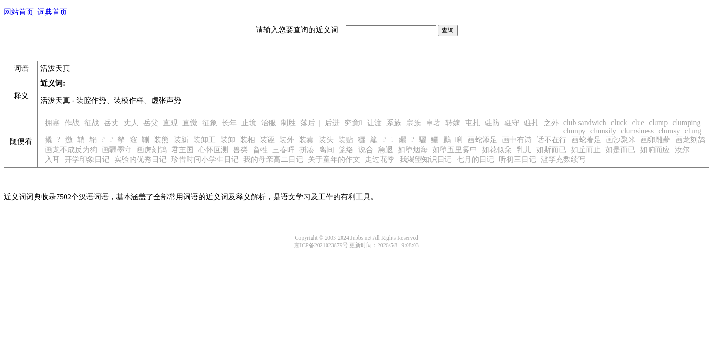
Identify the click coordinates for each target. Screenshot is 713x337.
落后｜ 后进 (320, 123)
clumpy (574, 131)
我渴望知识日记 (426, 159)
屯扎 (472, 123)
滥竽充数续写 (563, 159)
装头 (326, 140)
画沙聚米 (621, 140)
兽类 (240, 150)
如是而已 (620, 150)
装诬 (267, 140)
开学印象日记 (87, 159)
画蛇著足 (586, 140)
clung (692, 131)
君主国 (182, 150)
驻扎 (531, 123)
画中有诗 (517, 140)
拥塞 (52, 123)
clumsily (603, 131)
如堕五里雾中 (454, 150)
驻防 (492, 123)
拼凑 (306, 150)
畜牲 (260, 150)
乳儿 (524, 150)
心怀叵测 (213, 150)
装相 (247, 140)
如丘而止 (586, 150)
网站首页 (19, 12)
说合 (365, 150)
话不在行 (552, 140)
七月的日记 (475, 159)
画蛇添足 (482, 140)
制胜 (288, 123)
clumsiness (637, 131)
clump (658, 122)
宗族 (413, 123)
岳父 (150, 123)
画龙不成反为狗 (71, 150)
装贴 (345, 140)
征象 (209, 123)
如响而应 (655, 150)
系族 (393, 123)
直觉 (189, 123)
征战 (91, 123)
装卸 (227, 140)
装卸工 (204, 140)
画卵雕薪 (655, 140)
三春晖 (283, 150)
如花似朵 (497, 150)
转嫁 (452, 123)
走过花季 (380, 159)
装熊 (161, 140)
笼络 (346, 150)
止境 (248, 123)
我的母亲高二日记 (273, 159)
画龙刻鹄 (690, 140)
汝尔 (682, 150)
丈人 (131, 123)
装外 (286, 140)
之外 (551, 123)
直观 (170, 123)
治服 (268, 123)
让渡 (374, 123)
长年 (229, 123)
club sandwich (584, 122)
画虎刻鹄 (152, 150)
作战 (72, 123)
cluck (619, 122)
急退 (385, 150)
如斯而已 (551, 150)
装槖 (306, 140)
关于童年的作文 (334, 159)
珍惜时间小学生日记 (205, 159)
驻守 (511, 123)
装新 (181, 140)
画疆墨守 (117, 150)
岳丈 (111, 123)
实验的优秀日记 (140, 159)
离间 (326, 150)
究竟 (353, 123)
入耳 (52, 159)
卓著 (433, 123)
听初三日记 (517, 159)
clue (638, 122)
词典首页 (52, 12)
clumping (686, 122)
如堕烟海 (413, 150)
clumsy (669, 131)
